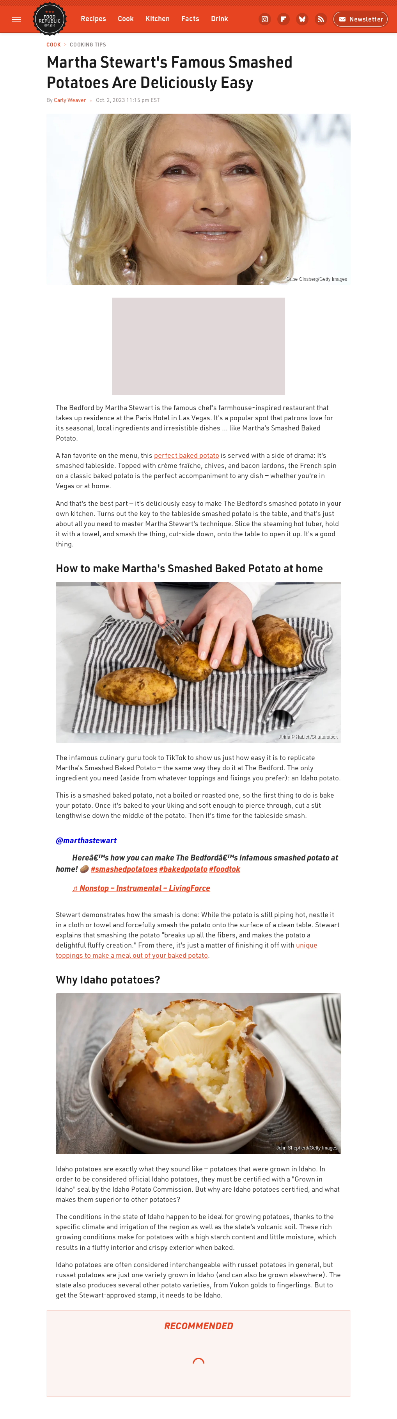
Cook (126, 18)
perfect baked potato (186, 455)
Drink (219, 18)
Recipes (93, 18)
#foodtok (224, 869)
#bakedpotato (183, 869)
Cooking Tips (88, 44)
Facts (190, 18)
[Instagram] (265, 19)
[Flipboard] (283, 19)
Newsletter (360, 19)
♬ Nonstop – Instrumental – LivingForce (141, 888)
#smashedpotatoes (124, 869)
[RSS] (321, 19)
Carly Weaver (70, 99)
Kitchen (157, 18)
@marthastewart (86, 840)
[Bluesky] (302, 19)
